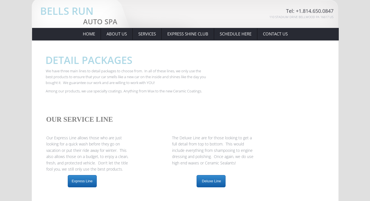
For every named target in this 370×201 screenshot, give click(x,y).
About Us (117, 34)
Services (147, 34)
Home (89, 34)
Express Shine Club (187, 34)
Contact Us (275, 34)
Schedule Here (235, 34)
